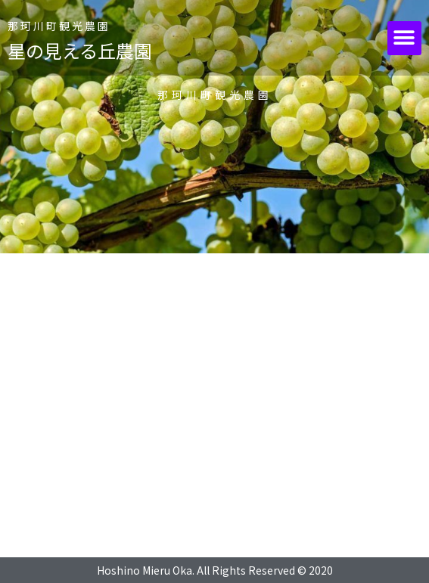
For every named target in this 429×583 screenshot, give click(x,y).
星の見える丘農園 (80, 50)
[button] (404, 38)
